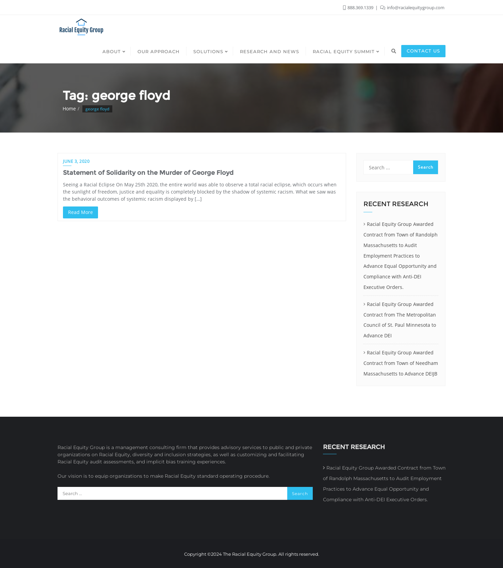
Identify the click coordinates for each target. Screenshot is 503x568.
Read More (80, 212)
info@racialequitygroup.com (412, 7)
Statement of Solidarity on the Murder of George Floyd (148, 172)
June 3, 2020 (76, 161)
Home (69, 108)
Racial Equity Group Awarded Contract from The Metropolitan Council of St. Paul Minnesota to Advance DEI (399, 320)
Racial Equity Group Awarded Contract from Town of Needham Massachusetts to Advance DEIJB (400, 363)
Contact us (423, 50)
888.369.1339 (358, 7)
